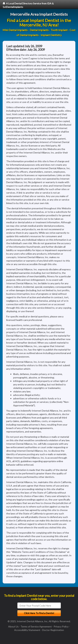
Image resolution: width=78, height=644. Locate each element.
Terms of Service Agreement (36, 626)
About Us (13, 626)
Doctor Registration (53, 629)
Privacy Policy (61, 626)
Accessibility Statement (27, 629)
